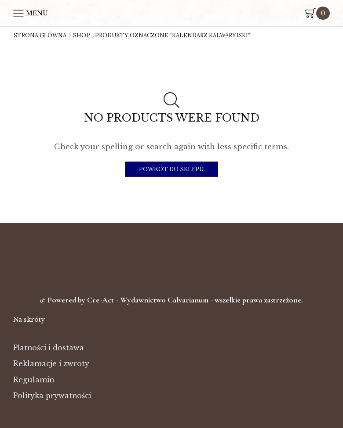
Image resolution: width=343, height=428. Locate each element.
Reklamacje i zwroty (51, 364)
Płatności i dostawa (48, 348)
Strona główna (40, 35)
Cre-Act (101, 300)
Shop (81, 35)
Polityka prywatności (52, 396)
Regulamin (33, 380)
